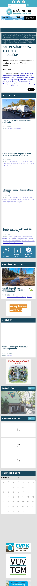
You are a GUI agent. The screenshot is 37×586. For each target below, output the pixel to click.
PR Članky (31, 199)
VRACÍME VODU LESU (13, 264)
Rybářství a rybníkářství (14, 40)
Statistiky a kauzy (26, 40)
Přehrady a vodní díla (13, 39)
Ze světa (9, 355)
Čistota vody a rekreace (14, 36)
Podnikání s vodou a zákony (19, 199)
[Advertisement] (18, 528)
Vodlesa (29, 297)
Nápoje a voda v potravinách (14, 37)
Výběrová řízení (15, 86)
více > (31, 388)
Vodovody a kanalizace (20, 42)
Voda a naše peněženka (21, 84)
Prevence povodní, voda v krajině (12, 202)
